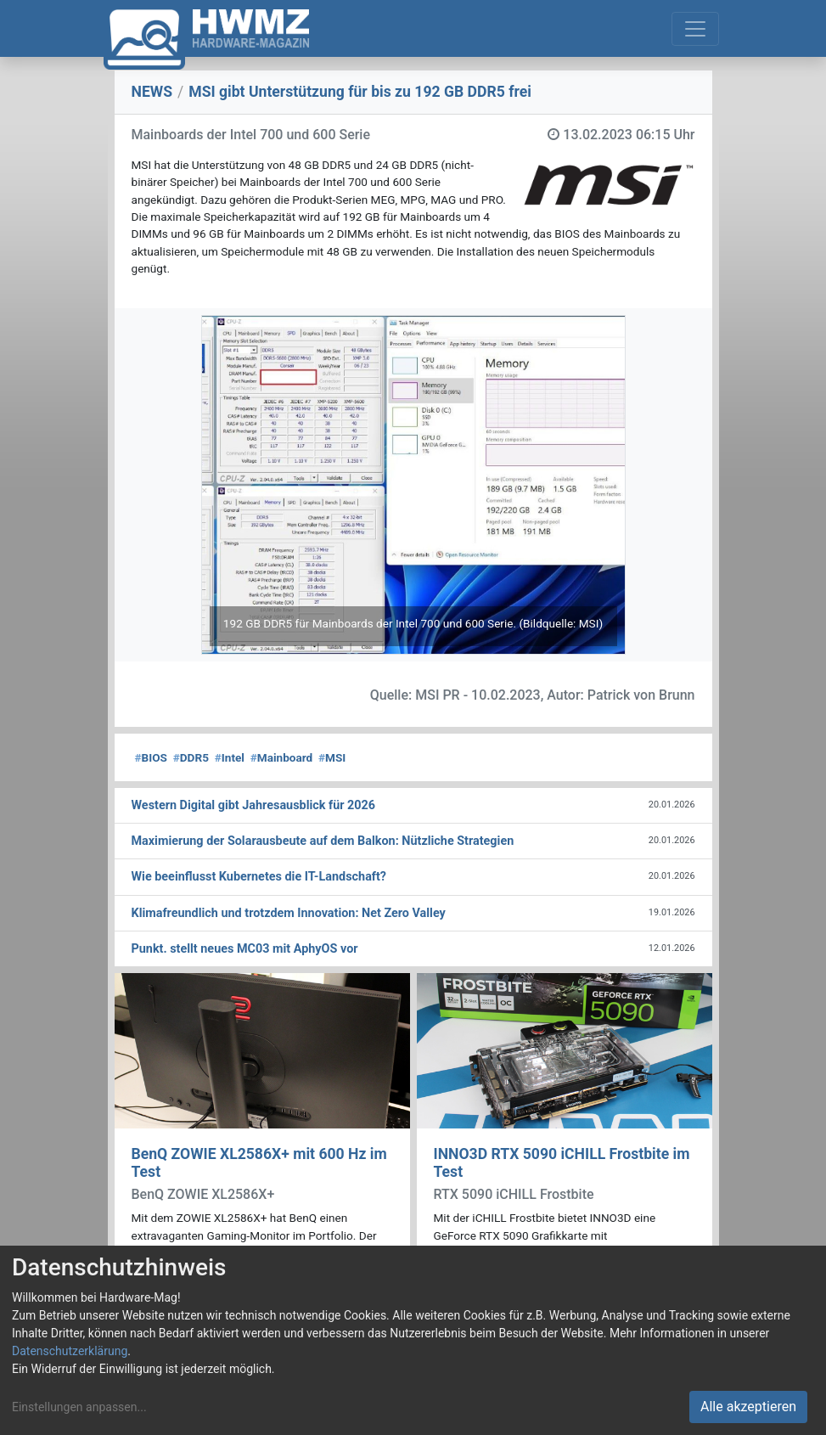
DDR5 (191, 757)
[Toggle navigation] (695, 29)
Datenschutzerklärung (69, 1351)
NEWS (152, 91)
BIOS (151, 757)
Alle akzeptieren (748, 1406)
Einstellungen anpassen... (79, 1407)
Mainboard (281, 757)
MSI (332, 757)
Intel (229, 757)
